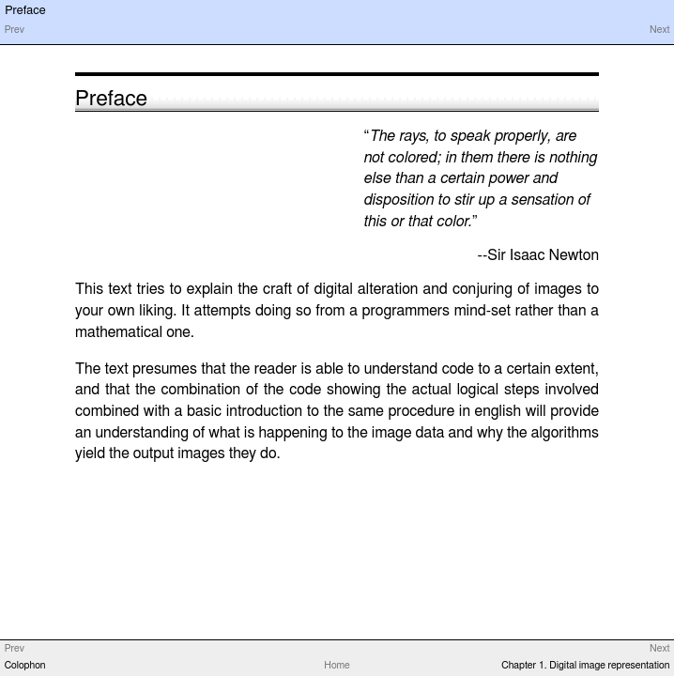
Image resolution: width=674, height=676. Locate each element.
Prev (14, 30)
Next (659, 30)
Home (336, 665)
